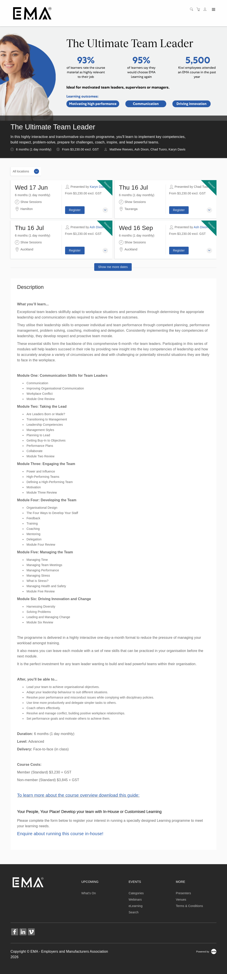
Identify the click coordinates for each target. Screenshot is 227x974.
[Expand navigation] (213, 9)
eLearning (136, 906)
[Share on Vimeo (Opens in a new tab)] (31, 932)
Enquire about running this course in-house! (60, 833)
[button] (105, 210)
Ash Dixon (97, 227)
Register (75, 210)
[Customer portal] (206, 9)
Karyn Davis (98, 186)
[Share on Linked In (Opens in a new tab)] (23, 932)
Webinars (135, 899)
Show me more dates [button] (113, 267)
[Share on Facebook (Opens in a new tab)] (14, 932)
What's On (88, 893)
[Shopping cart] (199, 9)
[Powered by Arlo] (206, 951)
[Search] (192, 9)
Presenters (183, 893)
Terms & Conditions (189, 906)
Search (133, 912)
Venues (181, 899)
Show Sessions (28, 202)
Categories (136, 893)
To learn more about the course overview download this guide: (78, 795)
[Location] (26, 171)
